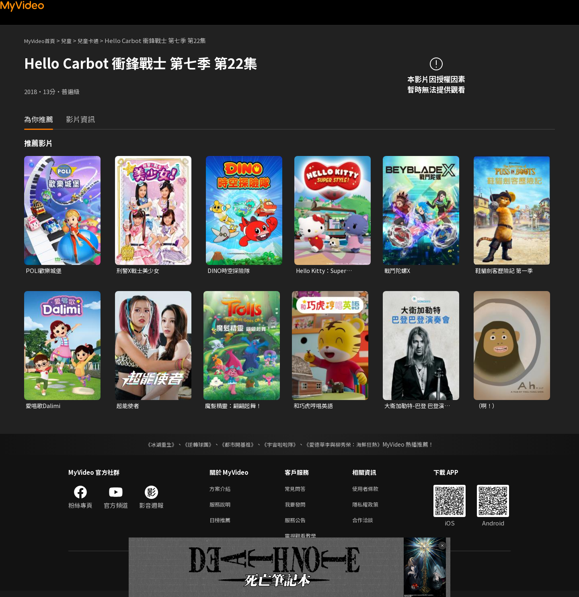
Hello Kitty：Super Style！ (323, 271)
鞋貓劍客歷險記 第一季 (506, 271)
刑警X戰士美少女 (139, 271)
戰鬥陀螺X (398, 271)
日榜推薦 (221, 524)
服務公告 (297, 524)
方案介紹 (221, 490)
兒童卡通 (97, 40)
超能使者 (129, 406)
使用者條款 (372, 490)
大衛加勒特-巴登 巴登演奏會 (419, 406)
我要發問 (297, 507)
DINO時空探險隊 (230, 271)
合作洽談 (369, 524)
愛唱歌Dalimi (44, 406)
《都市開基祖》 (235, 446)
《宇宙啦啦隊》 (280, 446)
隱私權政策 (372, 507)
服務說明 (221, 507)
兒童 (73, 40)
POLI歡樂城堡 (45, 271)
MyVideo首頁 (42, 40)
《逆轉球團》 (193, 446)
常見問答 (297, 490)
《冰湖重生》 (154, 446)
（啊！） (487, 406)
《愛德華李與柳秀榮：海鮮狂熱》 (348, 446)
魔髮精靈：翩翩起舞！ (235, 406)
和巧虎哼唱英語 (315, 406)
